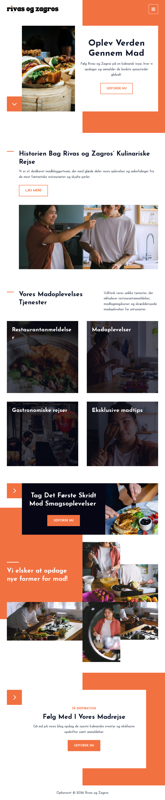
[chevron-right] (14, 490)
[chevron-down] (14, 103)
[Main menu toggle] (153, 9)
